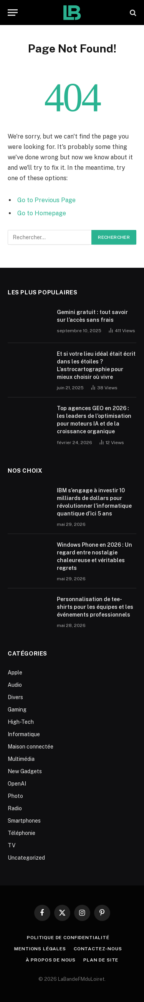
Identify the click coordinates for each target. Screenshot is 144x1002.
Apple (15, 672)
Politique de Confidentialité (68, 937)
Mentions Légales (40, 948)
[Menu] (13, 12)
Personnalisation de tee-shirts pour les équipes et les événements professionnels (95, 607)
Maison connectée (30, 746)
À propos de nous (51, 960)
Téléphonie (21, 833)
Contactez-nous (98, 948)
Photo (15, 796)
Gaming (17, 709)
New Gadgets (25, 771)
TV (11, 845)
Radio (15, 808)
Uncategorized (26, 858)
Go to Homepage (41, 213)
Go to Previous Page (46, 200)
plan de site (100, 960)
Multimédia (21, 759)
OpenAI (17, 784)
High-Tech (21, 722)
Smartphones (24, 821)
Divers (15, 697)
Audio (15, 685)
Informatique (24, 734)
